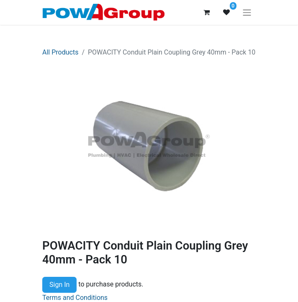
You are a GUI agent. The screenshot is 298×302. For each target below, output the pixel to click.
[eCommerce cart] (206, 12)
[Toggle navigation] (247, 12)
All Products (60, 52)
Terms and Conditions (75, 298)
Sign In (59, 285)
